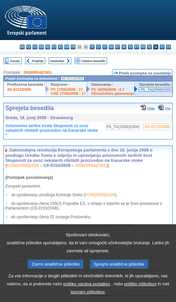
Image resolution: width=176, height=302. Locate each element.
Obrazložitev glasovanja (112, 93)
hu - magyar (111, 46)
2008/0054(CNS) (37, 72)
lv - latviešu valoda (98, 46)
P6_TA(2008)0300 (156, 89)
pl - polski (130, 46)
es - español (28, 46)
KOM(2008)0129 (22, 165)
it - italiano (92, 46)
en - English (66, 46)
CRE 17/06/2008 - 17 (68, 93)
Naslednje (57, 61)
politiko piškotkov (140, 292)
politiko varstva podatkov (86, 292)
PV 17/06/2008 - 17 (67, 89)
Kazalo (15, 61)
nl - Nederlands (123, 46)
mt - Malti (117, 46)
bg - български (22, 46)
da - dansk (41, 46)
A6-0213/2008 (19, 89)
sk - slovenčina (149, 46)
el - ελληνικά (60, 46)
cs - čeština (34, 46)
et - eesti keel (54, 46)
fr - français (73, 46)
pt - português (136, 46)
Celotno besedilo (93, 61)
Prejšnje (37, 61)
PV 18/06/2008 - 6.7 (108, 89)
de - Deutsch (47, 46)
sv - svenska (168, 46)
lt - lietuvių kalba (104, 46)
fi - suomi (162, 46)
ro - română (143, 46)
